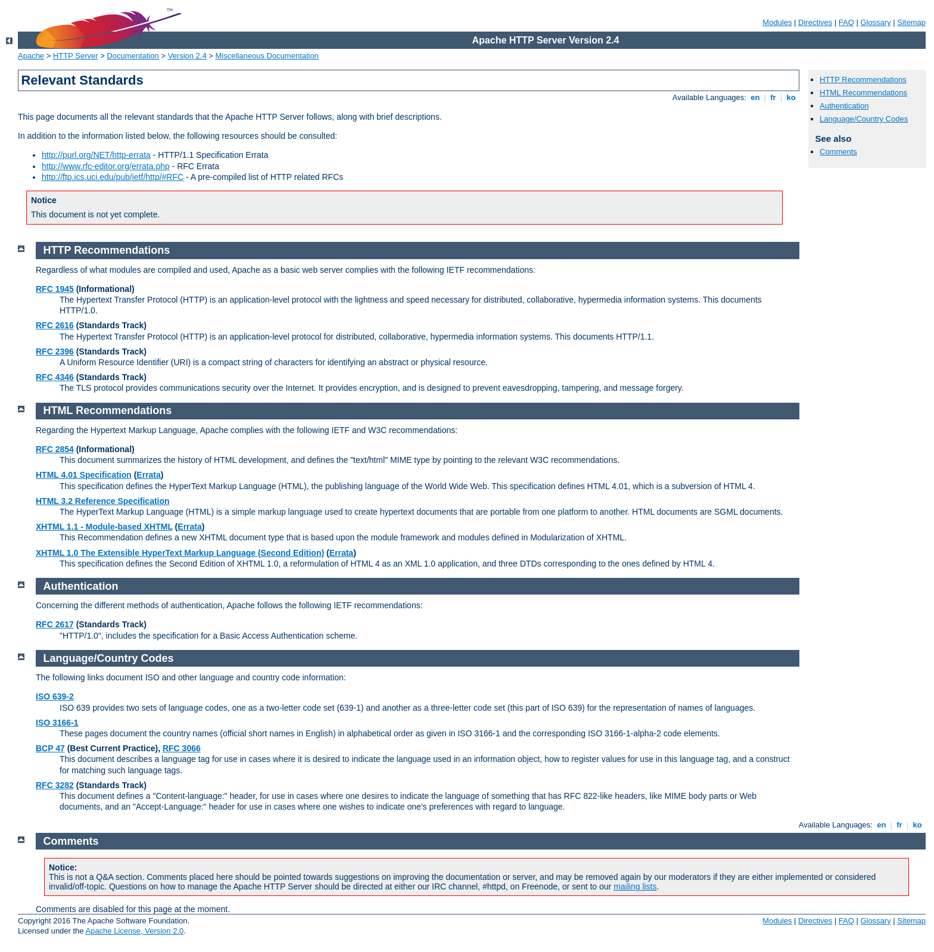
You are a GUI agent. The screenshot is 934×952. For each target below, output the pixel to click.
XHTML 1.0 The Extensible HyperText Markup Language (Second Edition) (180, 553)
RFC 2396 (55, 351)
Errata (148, 475)
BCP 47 (50, 748)
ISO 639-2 (55, 696)
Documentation (132, 55)
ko (791, 97)
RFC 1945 (55, 289)
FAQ (846, 22)
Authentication (844, 105)
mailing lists (635, 886)
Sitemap (911, 22)
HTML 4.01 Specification (84, 475)
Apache (31, 55)
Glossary (875, 22)
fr (773, 97)
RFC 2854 (55, 449)
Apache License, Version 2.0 (134, 930)
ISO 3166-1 (57, 722)
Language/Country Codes (864, 118)
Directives (815, 22)
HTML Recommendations (863, 92)
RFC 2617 (55, 624)
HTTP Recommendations (863, 79)
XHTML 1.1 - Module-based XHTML (104, 526)
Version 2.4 (187, 55)
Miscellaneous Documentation (267, 55)
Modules (777, 22)
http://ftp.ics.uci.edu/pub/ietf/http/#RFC (112, 177)
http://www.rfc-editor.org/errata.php (106, 166)
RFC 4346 (55, 377)
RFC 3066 (182, 748)
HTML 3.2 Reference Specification (103, 501)
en (755, 97)
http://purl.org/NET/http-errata (96, 155)
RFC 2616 (55, 325)
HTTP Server (75, 55)
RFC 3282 (55, 785)
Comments (838, 151)
